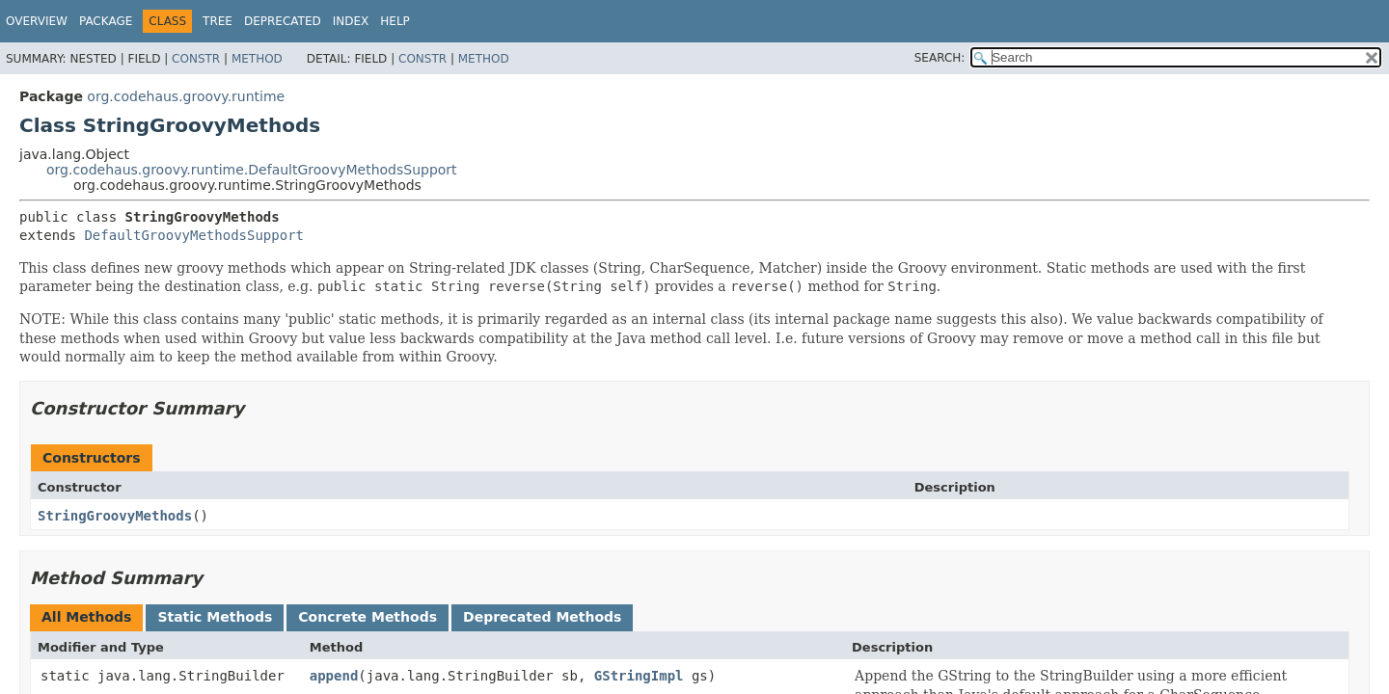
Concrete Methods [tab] (367, 617)
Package (105, 21)
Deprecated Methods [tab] (542, 617)
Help (395, 21)
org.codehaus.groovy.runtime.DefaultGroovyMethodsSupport (251, 169)
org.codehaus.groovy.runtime (186, 96)
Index (351, 21)
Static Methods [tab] (214, 617)
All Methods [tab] (86, 617)
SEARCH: (940, 58)
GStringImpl (639, 675)
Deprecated (282, 21)
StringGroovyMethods (115, 515)
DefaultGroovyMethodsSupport (194, 235)
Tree (217, 21)
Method (257, 59)
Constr (196, 59)
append (334, 675)
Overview (37, 21)
